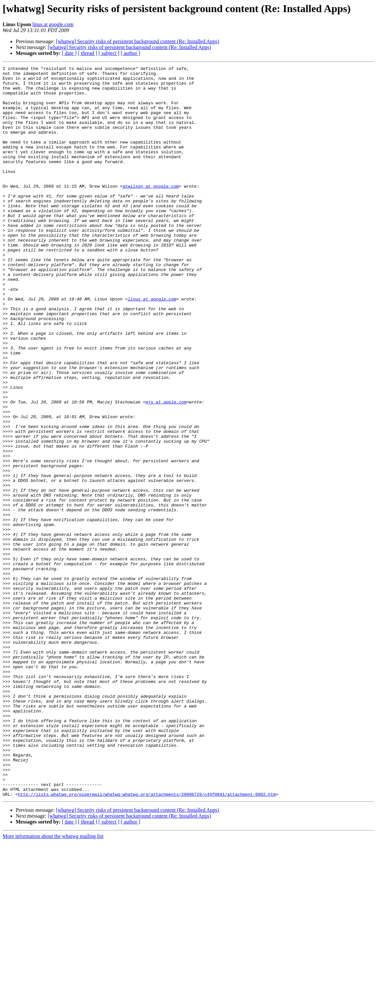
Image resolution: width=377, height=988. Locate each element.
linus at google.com (53, 24)
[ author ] (130, 53)
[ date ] (69, 53)
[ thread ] (87, 53)
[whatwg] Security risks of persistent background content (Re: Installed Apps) (137, 41)
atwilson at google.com (151, 210)
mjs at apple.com (166, 469)
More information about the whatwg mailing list (53, 982)
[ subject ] (109, 53)
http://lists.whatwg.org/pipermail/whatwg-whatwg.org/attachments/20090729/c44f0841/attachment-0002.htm (147, 940)
